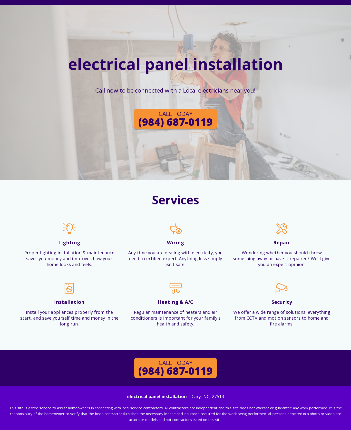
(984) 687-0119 (175, 119)
